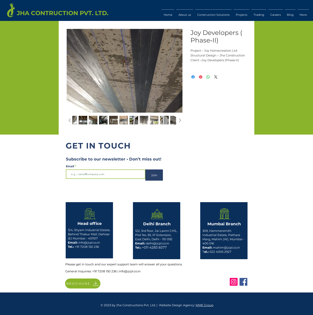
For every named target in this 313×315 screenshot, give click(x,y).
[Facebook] (243, 282)
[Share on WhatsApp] (208, 77)
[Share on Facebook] (193, 77)
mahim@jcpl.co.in (226, 247)
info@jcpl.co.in (89, 242)
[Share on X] (215, 77)
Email (70, 166)
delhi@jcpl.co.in (157, 243)
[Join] (154, 175)
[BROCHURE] (82, 283)
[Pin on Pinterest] (200, 77)
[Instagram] (234, 282)
